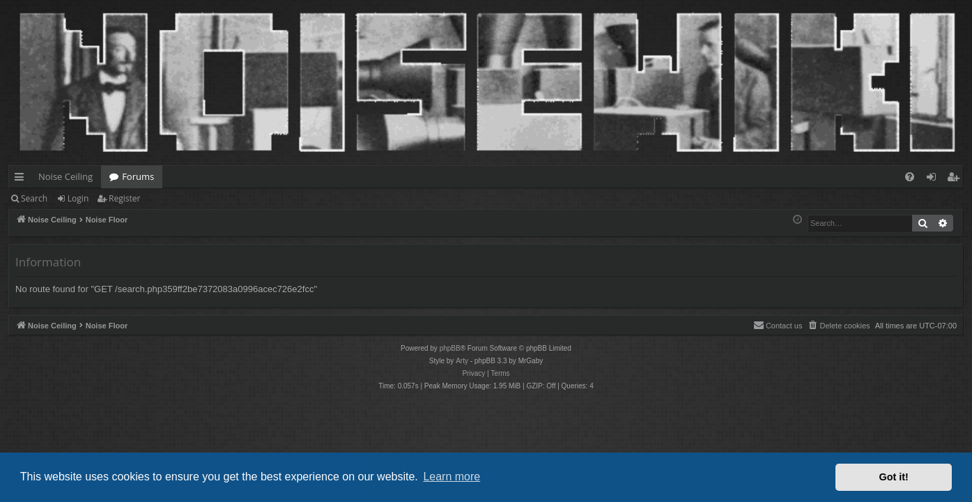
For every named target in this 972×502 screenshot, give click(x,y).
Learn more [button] (451, 476)
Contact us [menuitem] (778, 325)
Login (78, 198)
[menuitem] (909, 176)
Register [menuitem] (956, 179)
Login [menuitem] (934, 179)
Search (34, 198)
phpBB (450, 348)
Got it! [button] (894, 476)
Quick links (22, 179)
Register (124, 198)
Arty (462, 361)
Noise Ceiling (65, 176)
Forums (138, 176)
